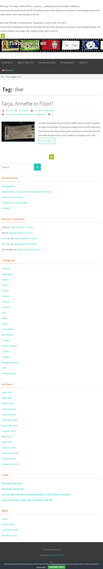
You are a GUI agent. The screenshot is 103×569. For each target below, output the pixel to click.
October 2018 (9, 460)
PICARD (6, 208)
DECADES (18, 114)
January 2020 (9, 415)
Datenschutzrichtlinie (59, 564)
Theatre (6, 341)
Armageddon (8, 186)
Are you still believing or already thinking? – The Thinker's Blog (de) (36, 496)
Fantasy (6, 357)
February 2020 (9, 410)
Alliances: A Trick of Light (14, 202)
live (34, 114)
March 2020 (8, 404)
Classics (6, 302)
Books (5, 280)
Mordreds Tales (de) (12, 484)
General (6, 268)
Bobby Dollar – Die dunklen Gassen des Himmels (27, 191)
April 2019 (7, 443)
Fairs (4, 313)
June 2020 (7, 393)
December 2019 (10, 421)
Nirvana (51, 557)
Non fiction (7, 335)
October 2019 (9, 432)
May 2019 (6, 438)
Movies (5, 291)
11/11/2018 (23, 110)
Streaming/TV (9, 374)
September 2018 (10, 465)
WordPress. (60, 557)
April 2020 (7, 399)
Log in (5, 520)
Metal (45, 110)
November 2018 (10, 454)
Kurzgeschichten (10, 363)
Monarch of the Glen (12, 197)
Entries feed (8, 526)
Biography (7, 274)
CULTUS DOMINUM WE (23, 43)
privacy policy (41, 567)
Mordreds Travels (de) (13, 490)
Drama (5, 285)
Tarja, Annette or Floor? (27, 103)
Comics (5, 352)
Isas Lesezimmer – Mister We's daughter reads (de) (27, 501)
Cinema (6, 296)
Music (51, 110)
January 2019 (9, 449)
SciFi (4, 369)
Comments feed (10, 531)
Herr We (9, 110)
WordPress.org (9, 537)
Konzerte (28, 114)
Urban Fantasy (9, 346)
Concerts (38, 110)
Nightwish (41, 114)
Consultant (7, 330)
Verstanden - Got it (56, 567)
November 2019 (10, 426)
